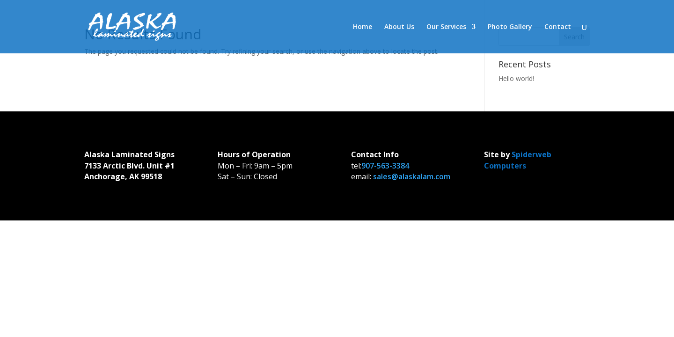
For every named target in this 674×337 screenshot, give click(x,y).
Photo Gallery (510, 27)
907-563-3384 (385, 166)
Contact (557, 27)
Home (362, 27)
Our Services (446, 27)
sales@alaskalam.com (411, 176)
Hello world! (516, 78)
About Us (399, 27)
